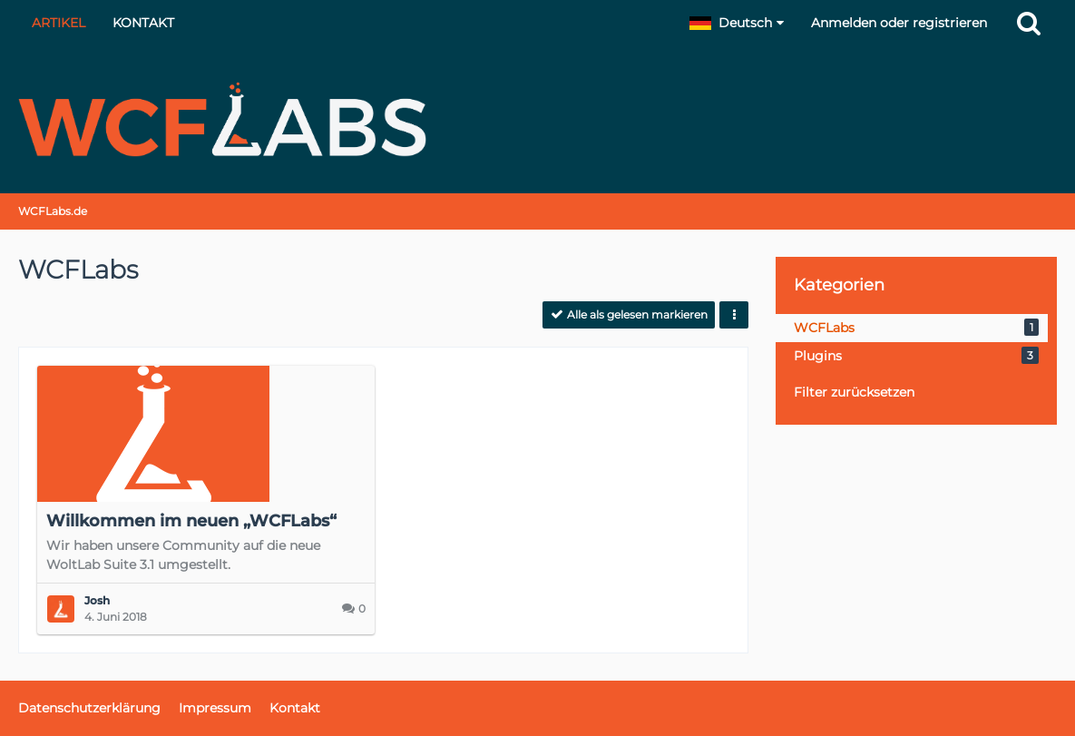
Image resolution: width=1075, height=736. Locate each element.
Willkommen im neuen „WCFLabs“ (191, 521)
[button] (736, 22)
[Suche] (1029, 22)
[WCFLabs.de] (537, 119)
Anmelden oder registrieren (899, 23)
